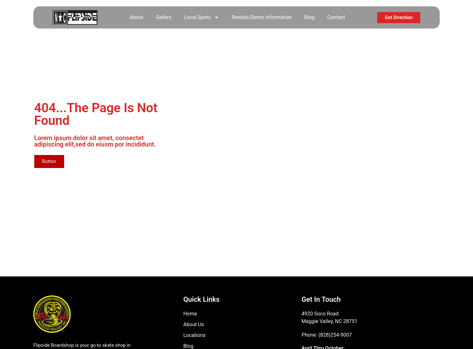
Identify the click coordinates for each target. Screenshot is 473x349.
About (136, 17)
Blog (309, 17)
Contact (336, 17)
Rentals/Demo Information (262, 17)
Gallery (163, 17)
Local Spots (201, 17)
